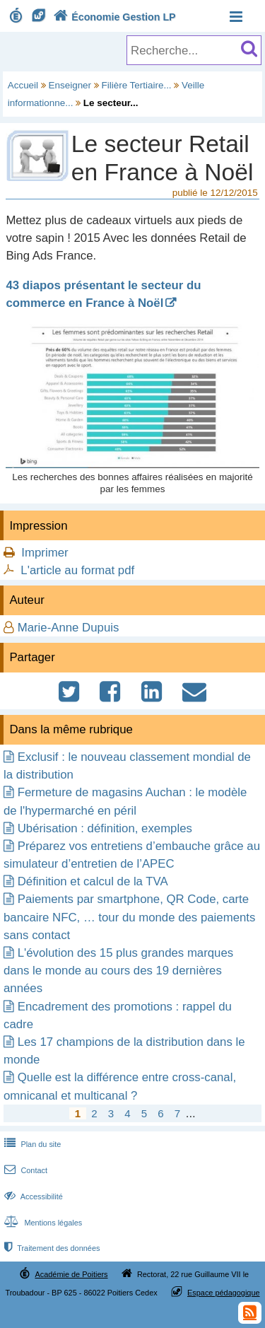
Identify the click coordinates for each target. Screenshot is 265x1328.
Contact (24, 1170)
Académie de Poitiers (71, 1274)
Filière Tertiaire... (137, 85)
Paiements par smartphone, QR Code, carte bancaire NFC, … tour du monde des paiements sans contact (129, 916)
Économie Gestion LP (113, 17)
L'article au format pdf (77, 570)
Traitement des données (50, 1248)
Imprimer (44, 552)
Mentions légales (41, 1222)
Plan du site (31, 1144)
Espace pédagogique (223, 1292)
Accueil (23, 85)
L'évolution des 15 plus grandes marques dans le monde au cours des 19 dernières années (118, 970)
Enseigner (70, 85)
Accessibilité (32, 1196)
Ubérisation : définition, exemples (105, 828)
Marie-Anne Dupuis (68, 627)
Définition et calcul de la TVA (93, 881)
